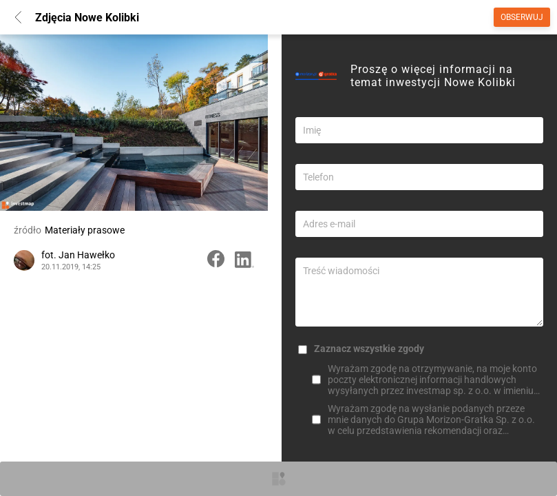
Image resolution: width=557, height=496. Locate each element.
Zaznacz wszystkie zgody (369, 348)
